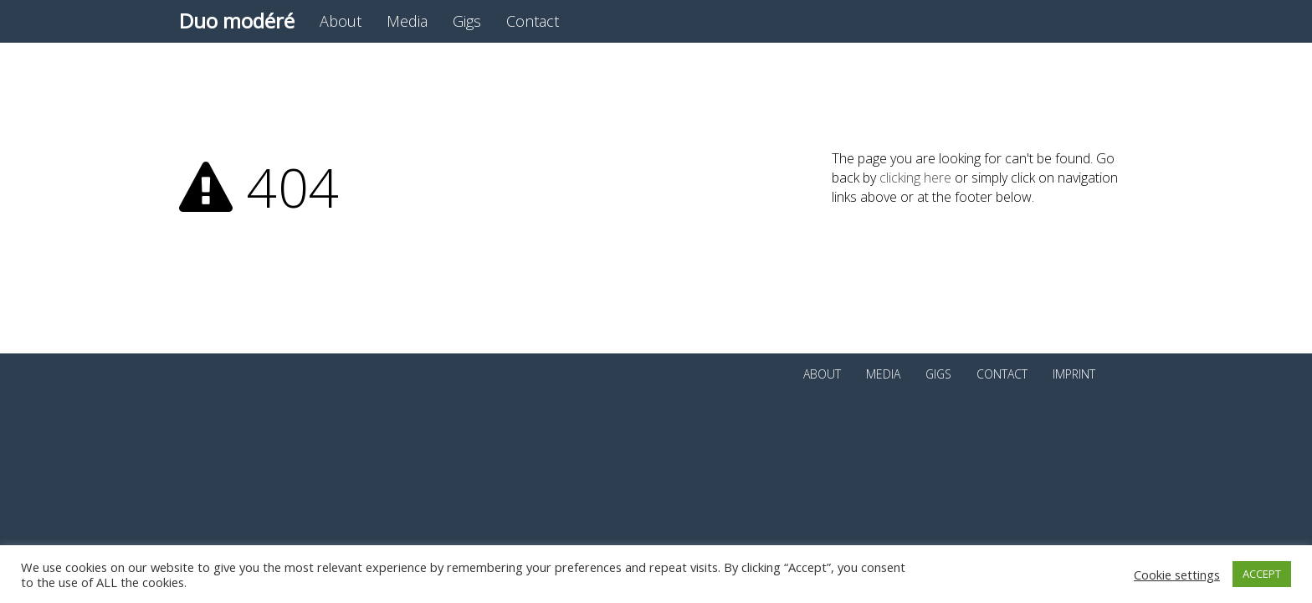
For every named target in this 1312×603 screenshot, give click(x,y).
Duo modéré (237, 20)
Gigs (467, 21)
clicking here (915, 177)
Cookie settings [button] (1177, 574)
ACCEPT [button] (1262, 573)
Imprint (1074, 374)
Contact (532, 21)
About (340, 21)
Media (407, 21)
